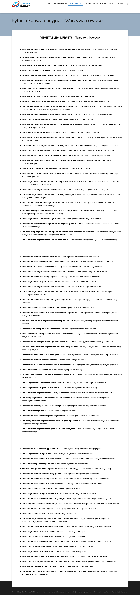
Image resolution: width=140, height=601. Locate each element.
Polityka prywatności (84, 594)
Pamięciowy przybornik (60, 5)
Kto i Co (50, 5)
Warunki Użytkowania (119, 594)
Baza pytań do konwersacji (93, 5)
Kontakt (111, 5)
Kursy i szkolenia (49, 594)
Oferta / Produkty (75, 5)
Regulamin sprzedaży (101, 594)
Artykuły (104, 5)
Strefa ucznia (119, 5)
